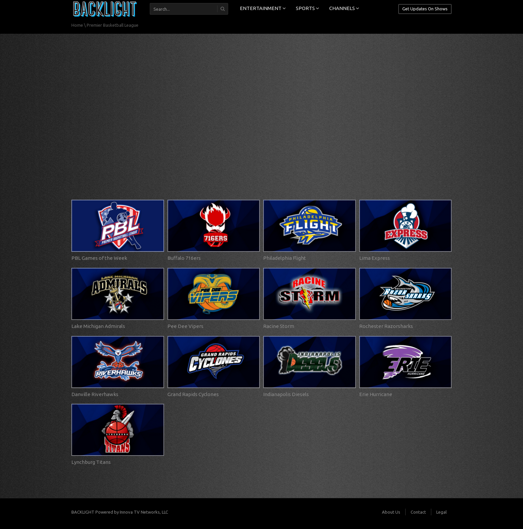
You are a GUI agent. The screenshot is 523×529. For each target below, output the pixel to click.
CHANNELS (344, 8)
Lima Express (374, 258)
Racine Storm (278, 326)
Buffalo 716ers (184, 258)
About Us (391, 512)
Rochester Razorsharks (386, 326)
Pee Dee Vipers (185, 326)
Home (77, 25)
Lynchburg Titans (91, 462)
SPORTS (307, 8)
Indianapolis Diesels (286, 394)
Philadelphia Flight (284, 258)
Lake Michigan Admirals (98, 326)
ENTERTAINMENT (263, 8)
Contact (418, 512)
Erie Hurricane (375, 394)
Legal (441, 512)
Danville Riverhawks (94, 394)
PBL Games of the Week (99, 258)
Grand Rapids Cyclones (193, 394)
